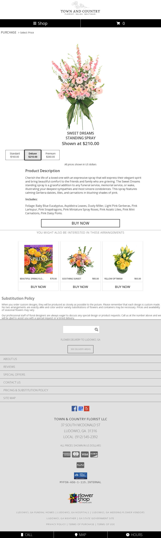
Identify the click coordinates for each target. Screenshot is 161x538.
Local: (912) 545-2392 (80, 437)
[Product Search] (81, 329)
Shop (40, 23)
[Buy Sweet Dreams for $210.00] (80, 223)
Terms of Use (106, 524)
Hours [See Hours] (134, 534)
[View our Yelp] (86, 410)
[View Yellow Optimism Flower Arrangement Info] (123, 259)
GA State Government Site (96, 518)
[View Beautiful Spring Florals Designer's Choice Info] (38, 259)
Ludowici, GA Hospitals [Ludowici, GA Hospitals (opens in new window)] (73, 512)
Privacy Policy (56, 524)
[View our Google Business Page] (80, 410)
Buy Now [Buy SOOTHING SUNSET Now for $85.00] (80, 287)
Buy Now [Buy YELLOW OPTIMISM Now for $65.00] (122, 287)
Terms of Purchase (81, 524)
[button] (80, 475)
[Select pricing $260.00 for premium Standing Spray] (50, 155)
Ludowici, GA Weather (61, 518)
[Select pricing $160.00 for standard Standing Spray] (15, 155)
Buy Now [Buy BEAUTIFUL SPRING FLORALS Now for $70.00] (38, 287)
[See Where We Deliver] (80, 349)
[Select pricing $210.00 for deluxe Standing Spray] (33, 155)
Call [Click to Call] (26, 534)
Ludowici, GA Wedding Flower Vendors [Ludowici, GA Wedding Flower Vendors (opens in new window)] (118, 512)
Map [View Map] (80, 534)
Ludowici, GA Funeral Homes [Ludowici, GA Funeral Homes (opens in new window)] (35, 512)
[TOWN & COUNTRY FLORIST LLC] (80, 14)
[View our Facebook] (74, 410)
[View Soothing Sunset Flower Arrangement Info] (80, 259)
